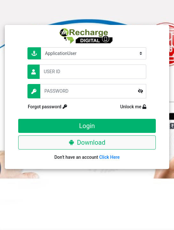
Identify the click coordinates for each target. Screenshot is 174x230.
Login (87, 126)
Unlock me (128, 106)
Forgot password (58, 106)
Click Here (109, 157)
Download (87, 142)
